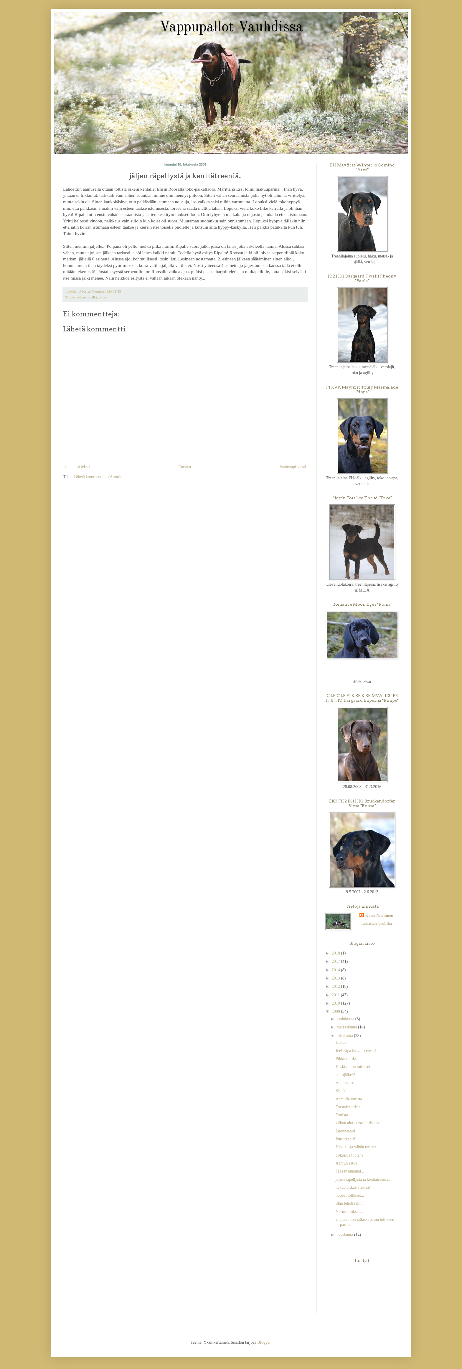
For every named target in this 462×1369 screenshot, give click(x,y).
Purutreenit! (345, 1139)
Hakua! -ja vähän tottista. (356, 1147)
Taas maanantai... (350, 1171)
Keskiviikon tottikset (353, 1066)
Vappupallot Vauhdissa (231, 27)
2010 (336, 1003)
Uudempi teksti (77, 467)
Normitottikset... (349, 1211)
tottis (102, 297)
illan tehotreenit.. (350, 1203)
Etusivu (184, 467)
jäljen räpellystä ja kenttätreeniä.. (363, 1179)
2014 (336, 970)
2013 (336, 978)
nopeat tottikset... (350, 1195)
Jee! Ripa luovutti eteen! (356, 1050)
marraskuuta (347, 1027)
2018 (336, 953)
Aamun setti (346, 1083)
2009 (336, 1011)
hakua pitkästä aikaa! (353, 1187)
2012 (336, 986)
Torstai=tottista (348, 1107)
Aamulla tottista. (349, 1099)
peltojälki (90, 297)
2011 (336, 995)
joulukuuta (345, 1019)
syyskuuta (345, 1235)
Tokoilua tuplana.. (350, 1155)
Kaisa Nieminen (379, 915)
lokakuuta (345, 1035)
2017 (336, 961)
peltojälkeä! (345, 1075)
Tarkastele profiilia (376, 923)
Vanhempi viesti (292, 467)
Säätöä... (343, 1091)
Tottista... (343, 1115)
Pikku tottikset (347, 1058)
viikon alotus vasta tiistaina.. (359, 1123)
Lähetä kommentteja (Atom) (97, 477)
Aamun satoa (346, 1163)
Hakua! (342, 1042)
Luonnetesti (345, 1131)
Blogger (263, 1342)
